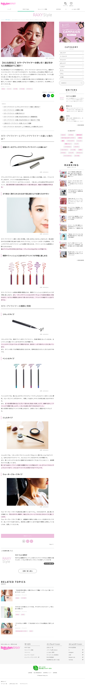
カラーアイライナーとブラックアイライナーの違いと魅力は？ (21, 107)
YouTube (71, 659)
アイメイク (7, 86)
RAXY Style (26, 9)
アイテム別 (22, 88)
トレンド (9, 88)
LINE (70, 654)
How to (3, 88)
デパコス (63, 152)
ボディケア (63, 63)
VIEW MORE (80, 125)
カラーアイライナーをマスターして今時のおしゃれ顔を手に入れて (23, 127)
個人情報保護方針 (38, 672)
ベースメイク (63, 56)
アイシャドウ (71, 140)
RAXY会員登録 (72, 647)
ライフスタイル (67, 155)
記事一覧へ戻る (28, 571)
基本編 (80, 137)
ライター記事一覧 (49, 563)
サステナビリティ (24, 683)
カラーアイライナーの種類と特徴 (13, 110)
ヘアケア (62, 67)
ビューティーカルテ (29, 654)
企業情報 (30, 672)
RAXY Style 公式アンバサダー (21, 631)
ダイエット (79, 152)
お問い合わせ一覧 (13, 683)
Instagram (71, 652)
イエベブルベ (64, 149)
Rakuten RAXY (8, 3)
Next (51, 544)
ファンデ (71, 152)
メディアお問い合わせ (52, 650)
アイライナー (29, 88)
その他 (61, 77)
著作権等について (47, 672)
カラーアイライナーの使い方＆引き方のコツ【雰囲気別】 (20, 117)
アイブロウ (24, 598)
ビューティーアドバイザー (31, 657)
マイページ (27, 652)
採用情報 (55, 672)
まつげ (23, 614)
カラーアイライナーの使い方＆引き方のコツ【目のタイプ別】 (22, 120)
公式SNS (58, 9)
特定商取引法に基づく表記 (53, 659)
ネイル (61, 70)
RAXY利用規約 (50, 657)
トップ (9, 9)
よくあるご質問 (76, 9)
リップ (76, 143)
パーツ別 (73, 149)
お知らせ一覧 (50, 647)
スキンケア (63, 53)
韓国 (63, 140)
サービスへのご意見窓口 (53, 654)
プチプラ (76, 146)
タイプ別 (15, 88)
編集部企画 (79, 135)
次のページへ (28, 536)
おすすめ (71, 135)
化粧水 (80, 149)
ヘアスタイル (68, 146)
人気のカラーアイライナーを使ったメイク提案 (17, 123)
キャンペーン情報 (42, 9)
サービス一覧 (4, 683)
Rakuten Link (72, 657)
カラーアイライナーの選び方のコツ (14, 113)
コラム (61, 73)
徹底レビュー (68, 143)
